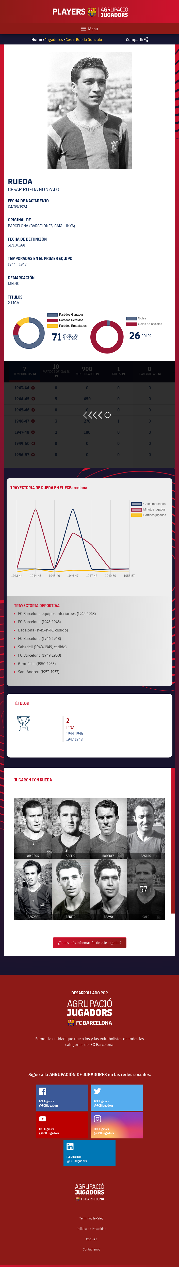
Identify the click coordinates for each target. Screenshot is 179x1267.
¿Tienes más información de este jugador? (89, 942)
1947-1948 (74, 739)
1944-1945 (74, 733)
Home (36, 39)
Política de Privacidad (91, 1229)
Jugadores (54, 39)
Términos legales (91, 1218)
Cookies (91, 1239)
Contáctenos (91, 1249)
